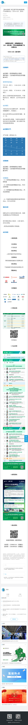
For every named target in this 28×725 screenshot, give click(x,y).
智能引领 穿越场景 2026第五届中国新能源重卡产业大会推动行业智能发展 (14, 610)
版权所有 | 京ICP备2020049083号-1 (14, 722)
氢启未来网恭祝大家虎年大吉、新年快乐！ (9, 704)
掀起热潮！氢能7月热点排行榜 (7, 683)
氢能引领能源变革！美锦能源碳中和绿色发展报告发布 (12, 663)
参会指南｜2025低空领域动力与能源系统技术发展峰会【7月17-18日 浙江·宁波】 (13, 578)
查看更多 (14, 619)
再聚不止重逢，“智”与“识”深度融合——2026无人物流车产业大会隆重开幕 (14, 615)
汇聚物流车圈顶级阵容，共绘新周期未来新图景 (11, 605)
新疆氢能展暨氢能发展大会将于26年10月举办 (11, 601)
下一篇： (5, 574)
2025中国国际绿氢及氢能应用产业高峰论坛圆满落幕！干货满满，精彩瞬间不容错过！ (13, 569)
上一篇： (5, 565)
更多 (25, 623)
